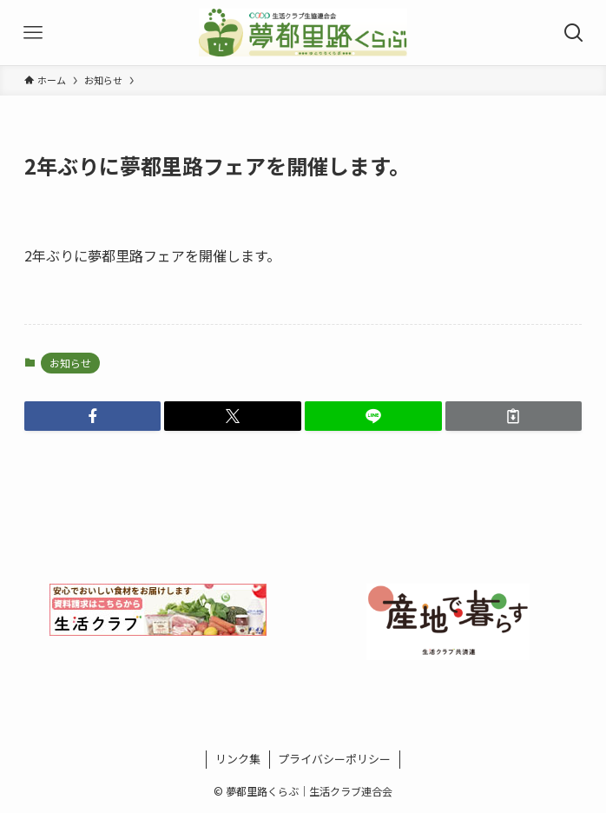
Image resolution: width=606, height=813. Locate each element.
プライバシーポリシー (334, 758)
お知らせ (70, 362)
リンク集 (237, 758)
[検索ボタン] (573, 32)
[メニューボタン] (32, 32)
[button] (92, 416)
